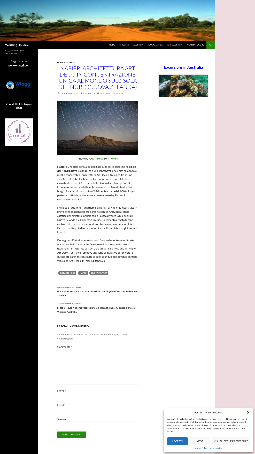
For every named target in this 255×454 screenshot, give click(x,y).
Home (112, 45)
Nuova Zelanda (155, 45)
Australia (138, 45)
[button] (248, 412)
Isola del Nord (67, 273)
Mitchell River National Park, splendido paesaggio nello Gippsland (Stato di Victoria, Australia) (97, 307)
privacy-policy (215, 448)
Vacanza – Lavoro (195, 45)
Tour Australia (174, 45)
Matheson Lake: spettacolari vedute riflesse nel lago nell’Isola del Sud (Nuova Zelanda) (97, 291)
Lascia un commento (111, 93)
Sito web (62, 419)
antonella (89, 93)
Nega (199, 441)
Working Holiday (16, 45)
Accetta (177, 441)
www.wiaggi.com (19, 65)
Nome (61, 390)
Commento (64, 346)
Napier (83, 273)
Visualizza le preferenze (231, 441)
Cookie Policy (201, 448)
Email (61, 404)
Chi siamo (124, 45)
